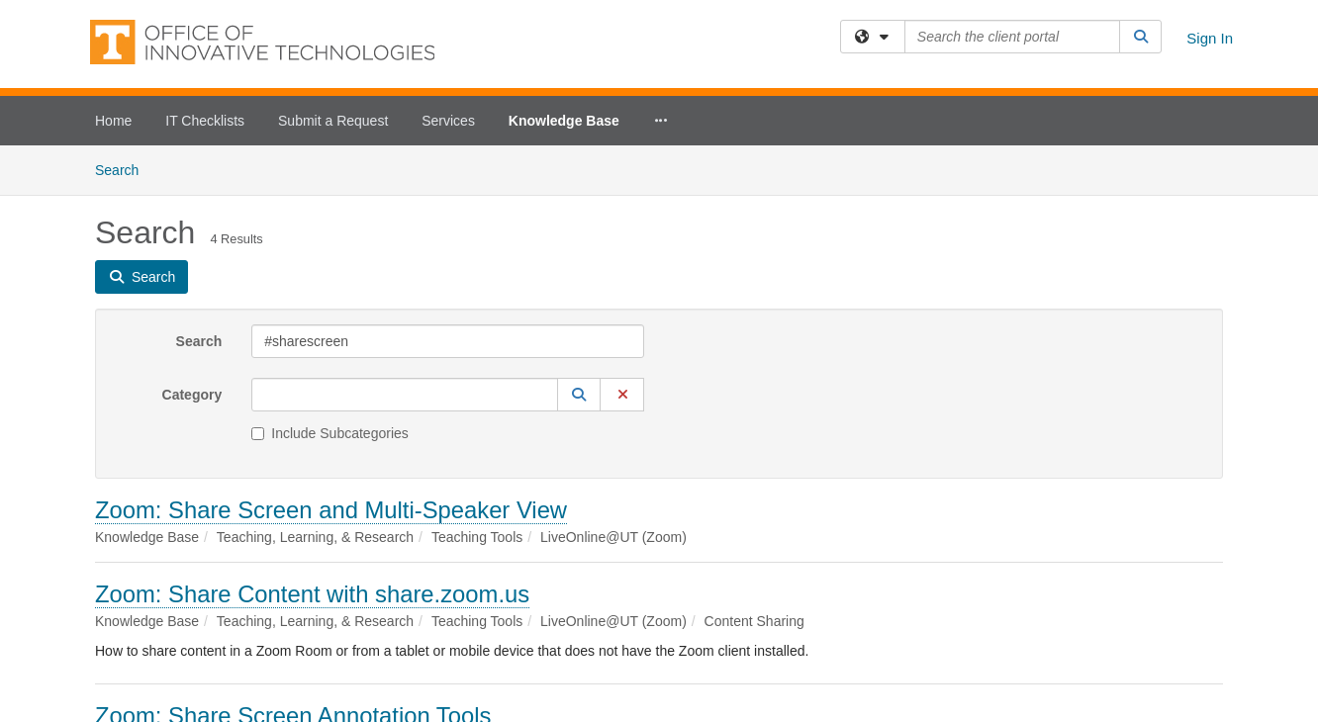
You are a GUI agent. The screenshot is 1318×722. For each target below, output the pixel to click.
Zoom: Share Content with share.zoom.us (312, 594)
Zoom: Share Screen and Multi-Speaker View (331, 509)
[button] (579, 394)
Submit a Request (333, 121)
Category (192, 395)
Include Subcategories (330, 433)
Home (113, 121)
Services (448, 121)
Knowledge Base (564, 121)
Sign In (1209, 38)
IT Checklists (204, 121)
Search (124, 168)
